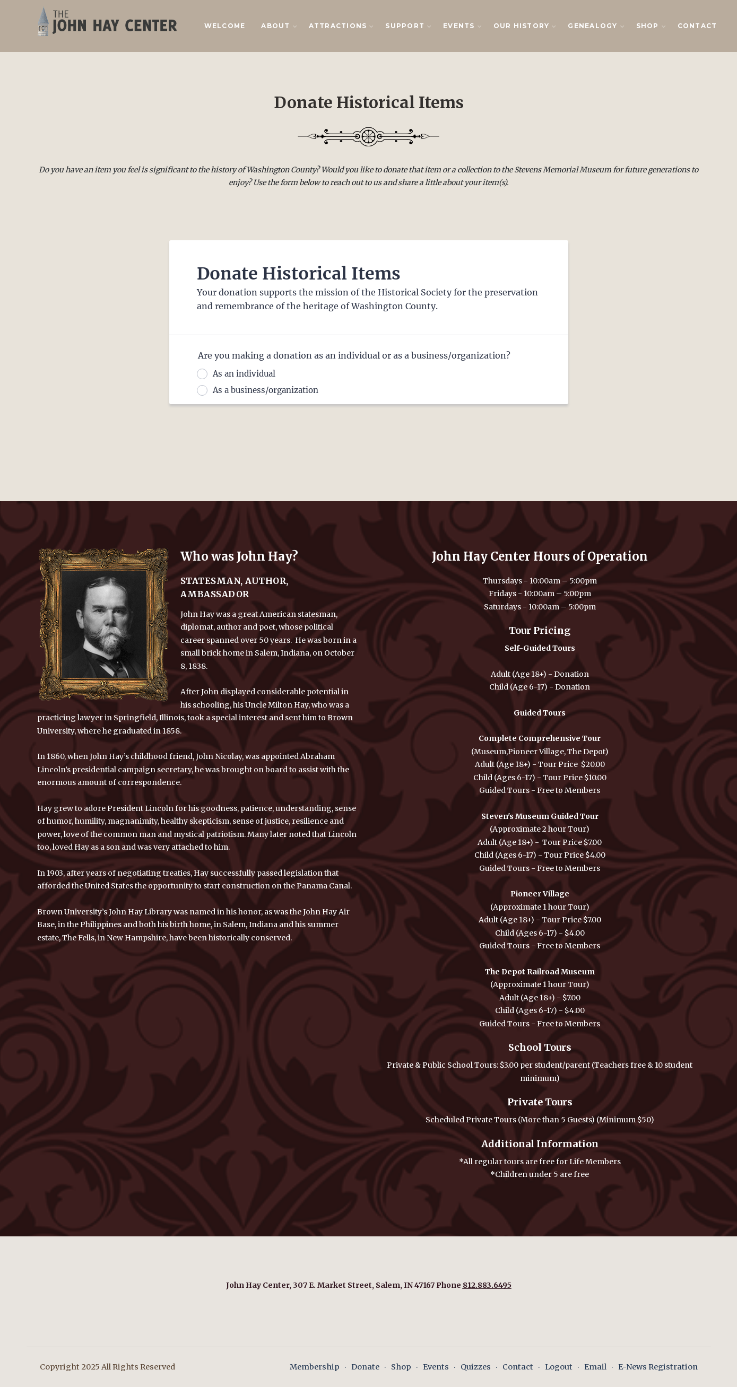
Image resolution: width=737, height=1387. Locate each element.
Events (436, 1367)
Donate (365, 1367)
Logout (559, 1367)
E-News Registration (658, 1367)
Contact (697, 26)
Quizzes (476, 1367)
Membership (315, 1367)
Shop (401, 1367)
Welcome (225, 26)
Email (595, 1367)
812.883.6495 (487, 1285)
